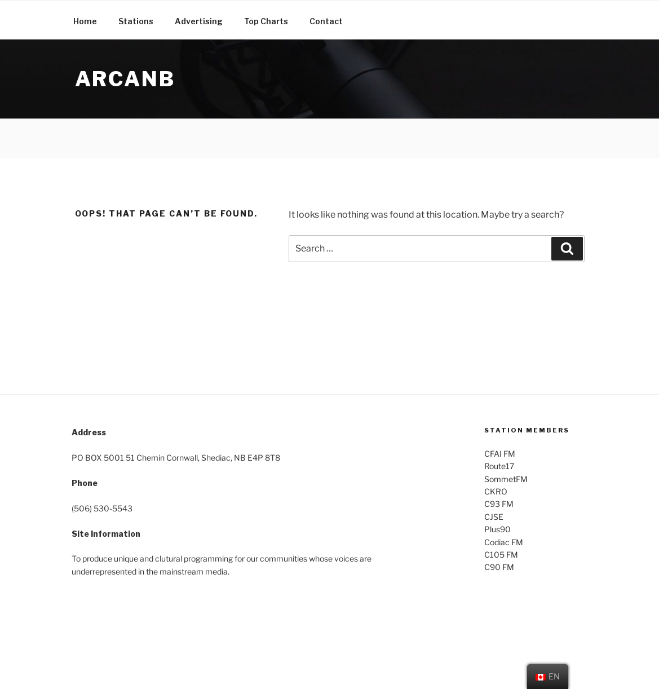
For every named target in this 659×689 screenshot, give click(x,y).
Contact (326, 21)
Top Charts (266, 21)
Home (85, 21)
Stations (135, 21)
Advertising (199, 21)
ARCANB (125, 79)
